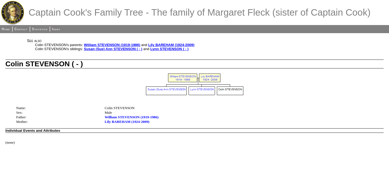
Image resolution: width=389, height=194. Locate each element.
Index (56, 29)
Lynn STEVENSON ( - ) (169, 49)
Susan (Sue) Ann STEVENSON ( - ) (113, 49)
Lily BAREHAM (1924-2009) (171, 45)
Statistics (39, 29)
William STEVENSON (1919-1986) (112, 45)
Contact (20, 29)
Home (6, 29)
